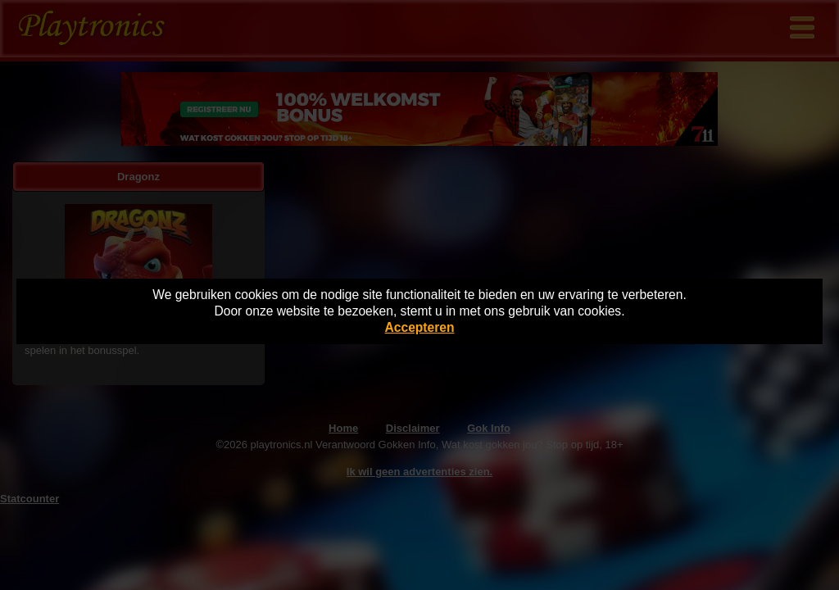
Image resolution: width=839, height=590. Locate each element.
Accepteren (420, 327)
